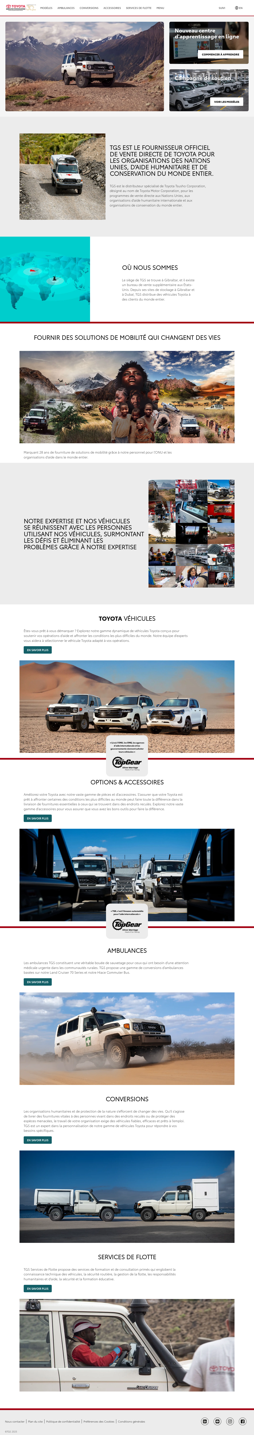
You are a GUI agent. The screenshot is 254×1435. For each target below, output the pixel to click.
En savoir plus (37, 650)
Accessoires (112, 8)
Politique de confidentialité (63, 1421)
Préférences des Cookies (98, 1421)
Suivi (222, 8)
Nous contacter (15, 1421)
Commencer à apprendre (220, 54)
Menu (160, 8)
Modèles (46, 8)
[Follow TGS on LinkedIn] (204, 1421)
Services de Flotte (139, 8)
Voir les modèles (226, 101)
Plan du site (35, 1421)
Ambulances (66, 8)
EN (239, 8)
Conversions (89, 8)
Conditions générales (131, 1421)
